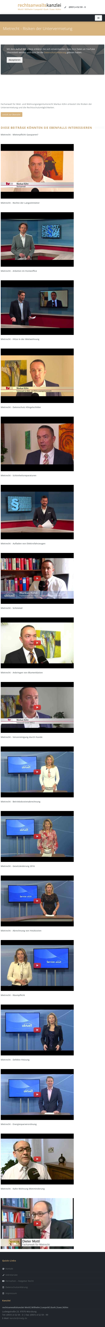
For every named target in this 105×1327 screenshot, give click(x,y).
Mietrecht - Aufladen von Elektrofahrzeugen (23, 543)
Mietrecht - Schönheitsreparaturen (18, 475)
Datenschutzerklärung (55, 52)
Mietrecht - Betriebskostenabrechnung (20, 801)
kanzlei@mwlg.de (18, 1318)
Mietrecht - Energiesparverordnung (19, 1124)
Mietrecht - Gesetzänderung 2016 (18, 866)
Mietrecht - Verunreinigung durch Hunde (21, 737)
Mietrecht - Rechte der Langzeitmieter (20, 202)
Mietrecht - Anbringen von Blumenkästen (22, 672)
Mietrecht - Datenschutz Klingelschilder (21, 407)
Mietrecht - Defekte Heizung (15, 1059)
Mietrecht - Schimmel (11, 608)
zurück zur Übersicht (11, 114)
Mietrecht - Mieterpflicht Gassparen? (19, 134)
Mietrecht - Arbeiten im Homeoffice (19, 270)
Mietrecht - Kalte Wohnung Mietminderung (23, 1188)
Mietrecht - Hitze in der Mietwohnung (20, 339)
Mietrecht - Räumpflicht (13, 995)
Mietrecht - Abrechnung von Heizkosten (21, 930)
